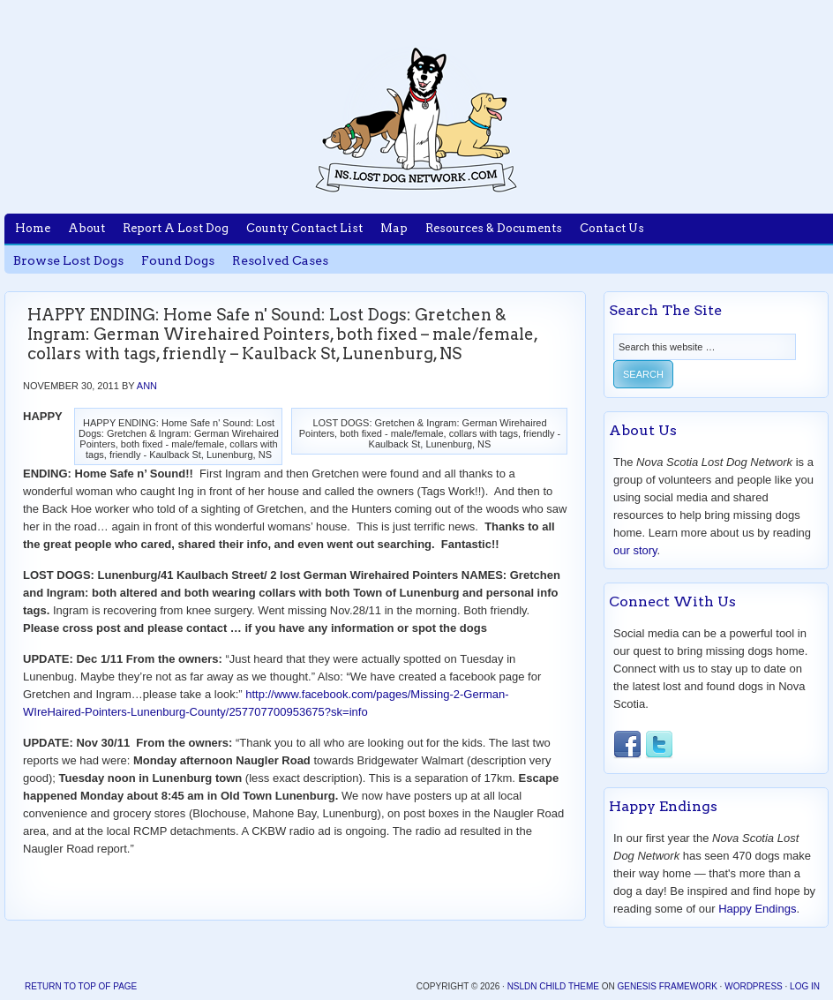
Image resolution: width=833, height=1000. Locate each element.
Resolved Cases (280, 260)
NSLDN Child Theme (553, 986)
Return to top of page (81, 986)
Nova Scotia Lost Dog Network (416, 119)
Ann (147, 385)
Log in (805, 986)
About (86, 228)
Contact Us (612, 228)
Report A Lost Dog (176, 228)
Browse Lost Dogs (68, 260)
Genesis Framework (667, 986)
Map (394, 228)
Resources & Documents (493, 228)
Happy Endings (757, 908)
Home (32, 228)
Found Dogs (177, 260)
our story (635, 550)
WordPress (753, 986)
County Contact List (304, 228)
